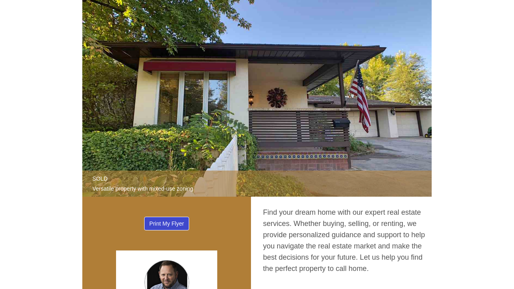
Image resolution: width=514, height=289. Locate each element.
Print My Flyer (166, 223)
